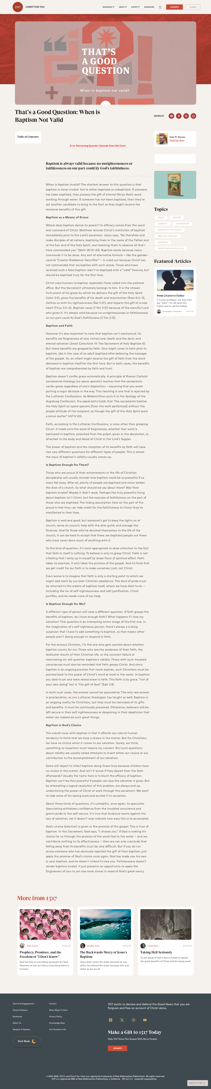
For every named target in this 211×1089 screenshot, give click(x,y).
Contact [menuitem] (52, 1003)
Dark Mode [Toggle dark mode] (27, 1041)
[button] (160, 7)
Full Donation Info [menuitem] (57, 1029)
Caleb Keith (153, 945)
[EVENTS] (135, 7)
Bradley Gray (93, 945)
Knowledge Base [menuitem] (57, 1023)
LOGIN (192, 7)
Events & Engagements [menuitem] (23, 1003)
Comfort (162, 224)
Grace (161, 217)
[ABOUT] (123, 7)
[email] (193, 116)
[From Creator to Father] (175, 280)
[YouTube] (145, 1020)
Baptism (177, 217)
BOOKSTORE (149, 7)
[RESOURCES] (108, 7)
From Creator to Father (170, 295)
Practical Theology (167, 236)
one (74, 697)
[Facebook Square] (110, 1020)
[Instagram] (133, 1020)
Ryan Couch (32, 945)
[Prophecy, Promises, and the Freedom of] (45, 924)
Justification (182, 224)
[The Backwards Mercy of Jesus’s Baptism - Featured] (105, 924)
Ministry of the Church (169, 230)
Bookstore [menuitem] (17, 1016)
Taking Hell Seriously (156, 952)
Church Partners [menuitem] (20, 1010)
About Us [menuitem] (17, 1023)
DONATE (174, 7)
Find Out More (177, 140)
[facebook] (179, 116)
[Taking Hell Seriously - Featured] (165, 924)
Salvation (162, 242)
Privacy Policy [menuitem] (55, 1016)
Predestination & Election (171, 248)
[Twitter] (122, 1020)
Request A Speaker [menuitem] (21, 1029)
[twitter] (186, 116)
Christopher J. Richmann (172, 311)
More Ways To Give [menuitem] (58, 1010)
